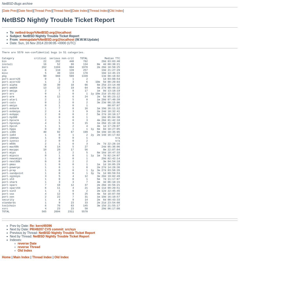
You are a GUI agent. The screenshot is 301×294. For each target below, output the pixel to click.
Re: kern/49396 (41, 258)
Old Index (116, 10)
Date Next (25, 10)
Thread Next (61, 10)
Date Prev (10, 10)
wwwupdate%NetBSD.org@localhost (46, 39)
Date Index (79, 10)
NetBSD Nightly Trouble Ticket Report (67, 265)
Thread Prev (43, 10)
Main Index (21, 290)
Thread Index (98, 10)
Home (6, 290)
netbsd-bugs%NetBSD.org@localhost (43, 32)
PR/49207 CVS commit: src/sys (53, 262)
